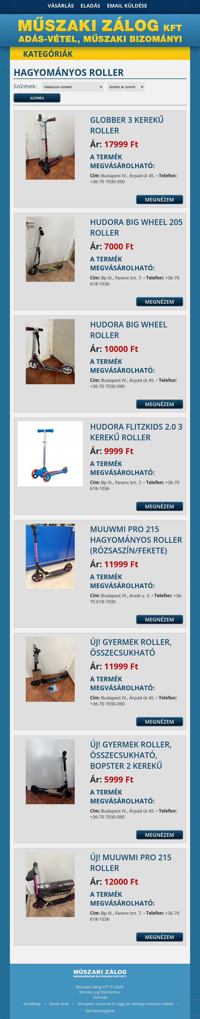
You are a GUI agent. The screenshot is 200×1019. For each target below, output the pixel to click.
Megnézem (159, 199)
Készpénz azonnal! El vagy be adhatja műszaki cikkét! (125, 1003)
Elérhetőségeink (100, 1010)
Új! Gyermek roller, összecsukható (131, 647)
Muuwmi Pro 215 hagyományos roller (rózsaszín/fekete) (136, 540)
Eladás (90, 5)
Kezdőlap (32, 1003)
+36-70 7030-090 (107, 182)
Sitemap (99, 997)
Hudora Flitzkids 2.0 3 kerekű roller (136, 432)
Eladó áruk (59, 1003)
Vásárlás (61, 5)
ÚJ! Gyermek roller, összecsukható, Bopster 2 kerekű (131, 755)
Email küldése (127, 5)
